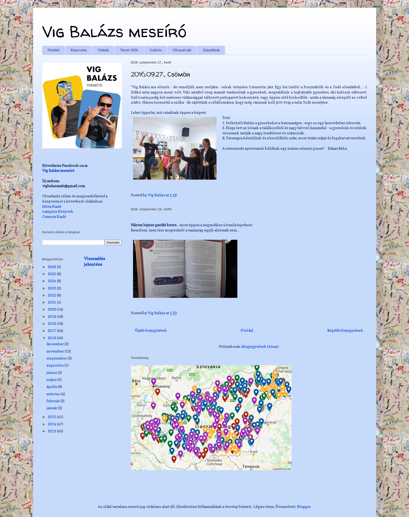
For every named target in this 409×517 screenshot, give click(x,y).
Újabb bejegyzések (151, 330)
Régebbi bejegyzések (345, 330)
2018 (52, 323)
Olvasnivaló (182, 50)
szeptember (57, 358)
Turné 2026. (129, 50)
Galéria (155, 50)
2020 (52, 309)
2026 (52, 266)
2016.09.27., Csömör (160, 74)
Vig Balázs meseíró (114, 31)
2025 (52, 274)
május (51, 379)
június (52, 372)
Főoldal (53, 50)
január (52, 408)
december (55, 344)
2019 (52, 316)
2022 (52, 295)
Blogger (304, 506)
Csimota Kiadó (54, 216)
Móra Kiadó (52, 206)
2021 (52, 302)
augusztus (55, 365)
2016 (52, 338)
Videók (103, 50)
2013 (52, 431)
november (55, 351)
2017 (52, 330)
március (53, 394)
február (53, 401)
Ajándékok (211, 50)
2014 (52, 424)
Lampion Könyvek (57, 211)
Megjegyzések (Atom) (260, 346)
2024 (52, 281)
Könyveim (79, 50)
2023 (52, 288)
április (52, 386)
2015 (52, 416)
